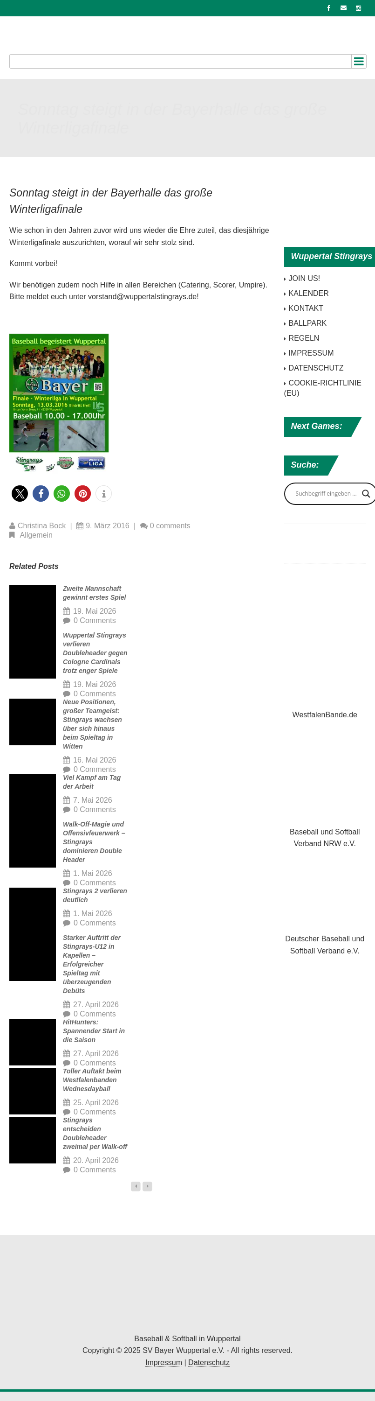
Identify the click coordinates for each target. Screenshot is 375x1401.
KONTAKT (306, 308)
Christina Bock (42, 526)
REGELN (304, 338)
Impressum (163, 1362)
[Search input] (326, 493)
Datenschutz (209, 1362)
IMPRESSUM (311, 353)
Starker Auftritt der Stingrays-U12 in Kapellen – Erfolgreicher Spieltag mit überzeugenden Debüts (92, 964)
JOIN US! (304, 278)
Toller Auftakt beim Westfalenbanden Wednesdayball (92, 1080)
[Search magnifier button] (366, 493)
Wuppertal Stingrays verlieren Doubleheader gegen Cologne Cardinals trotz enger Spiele (95, 652)
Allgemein (36, 535)
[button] (20, 493)
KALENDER (309, 293)
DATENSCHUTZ (316, 368)
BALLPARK (308, 323)
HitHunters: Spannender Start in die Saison (94, 1031)
